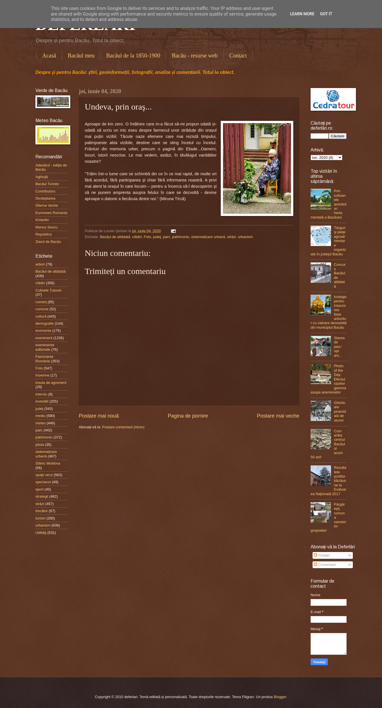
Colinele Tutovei (48, 290)
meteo (40, 423)
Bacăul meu (81, 55)
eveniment (43, 338)
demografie (44, 323)
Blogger (280, 697)
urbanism (245, 237)
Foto (147, 237)
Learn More (302, 14)
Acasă (49, 55)
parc (166, 237)
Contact (238, 55)
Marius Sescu (46, 227)
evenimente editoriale (44, 347)
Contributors (45, 191)
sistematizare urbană (208, 237)
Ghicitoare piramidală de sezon (340, 411)
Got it (326, 14)
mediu (40, 416)
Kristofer (42, 220)
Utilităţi (40, 533)
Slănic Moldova (47, 463)
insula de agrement (51, 382)
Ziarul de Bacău (48, 241)
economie (43, 330)
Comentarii (325, 564)
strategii (41, 496)
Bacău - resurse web (195, 55)
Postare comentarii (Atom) (123, 427)
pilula (39, 444)
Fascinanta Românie (44, 358)
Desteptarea (45, 198)
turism (40, 518)
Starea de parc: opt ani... (339, 347)
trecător (41, 511)
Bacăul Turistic (47, 184)
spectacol (43, 482)
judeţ (157, 237)
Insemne (42, 375)
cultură (40, 316)
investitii (41, 401)
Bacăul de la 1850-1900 (133, 55)
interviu (41, 394)
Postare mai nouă (99, 416)
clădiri (137, 237)
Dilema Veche (46, 205)
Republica (43, 234)
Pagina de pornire (188, 416)
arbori (40, 264)
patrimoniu (180, 237)
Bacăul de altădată (115, 237)
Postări (322, 555)
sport (39, 489)
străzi (231, 237)
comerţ (40, 302)
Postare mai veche (278, 416)
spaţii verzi (44, 475)
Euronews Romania (51, 213)
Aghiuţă (41, 177)
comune (41, 309)
